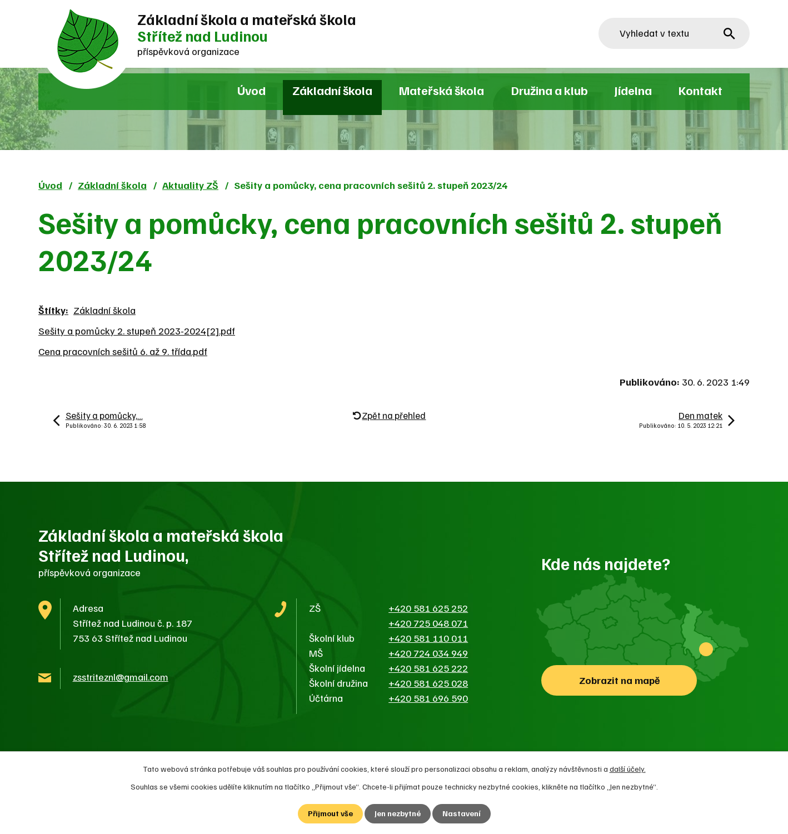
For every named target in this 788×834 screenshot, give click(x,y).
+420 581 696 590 (428, 698)
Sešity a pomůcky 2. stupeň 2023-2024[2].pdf (136, 330)
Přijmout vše (330, 813)
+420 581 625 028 (428, 683)
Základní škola (332, 90)
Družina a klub (549, 90)
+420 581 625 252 (428, 608)
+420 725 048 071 (428, 623)
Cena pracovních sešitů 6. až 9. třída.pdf (122, 351)
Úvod (251, 90)
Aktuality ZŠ (190, 185)
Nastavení (461, 813)
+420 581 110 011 (428, 638)
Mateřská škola (441, 90)
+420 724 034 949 (428, 653)
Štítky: (53, 310)
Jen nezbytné (398, 813)
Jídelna (633, 90)
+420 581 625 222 (428, 668)
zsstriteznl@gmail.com (120, 677)
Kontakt (700, 90)
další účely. (628, 768)
